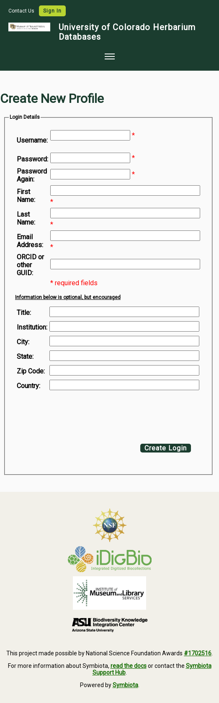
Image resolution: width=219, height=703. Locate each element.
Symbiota (125, 685)
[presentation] (84, 415)
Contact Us (22, 11)
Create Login (165, 448)
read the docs (129, 665)
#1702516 (197, 653)
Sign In (52, 11)
